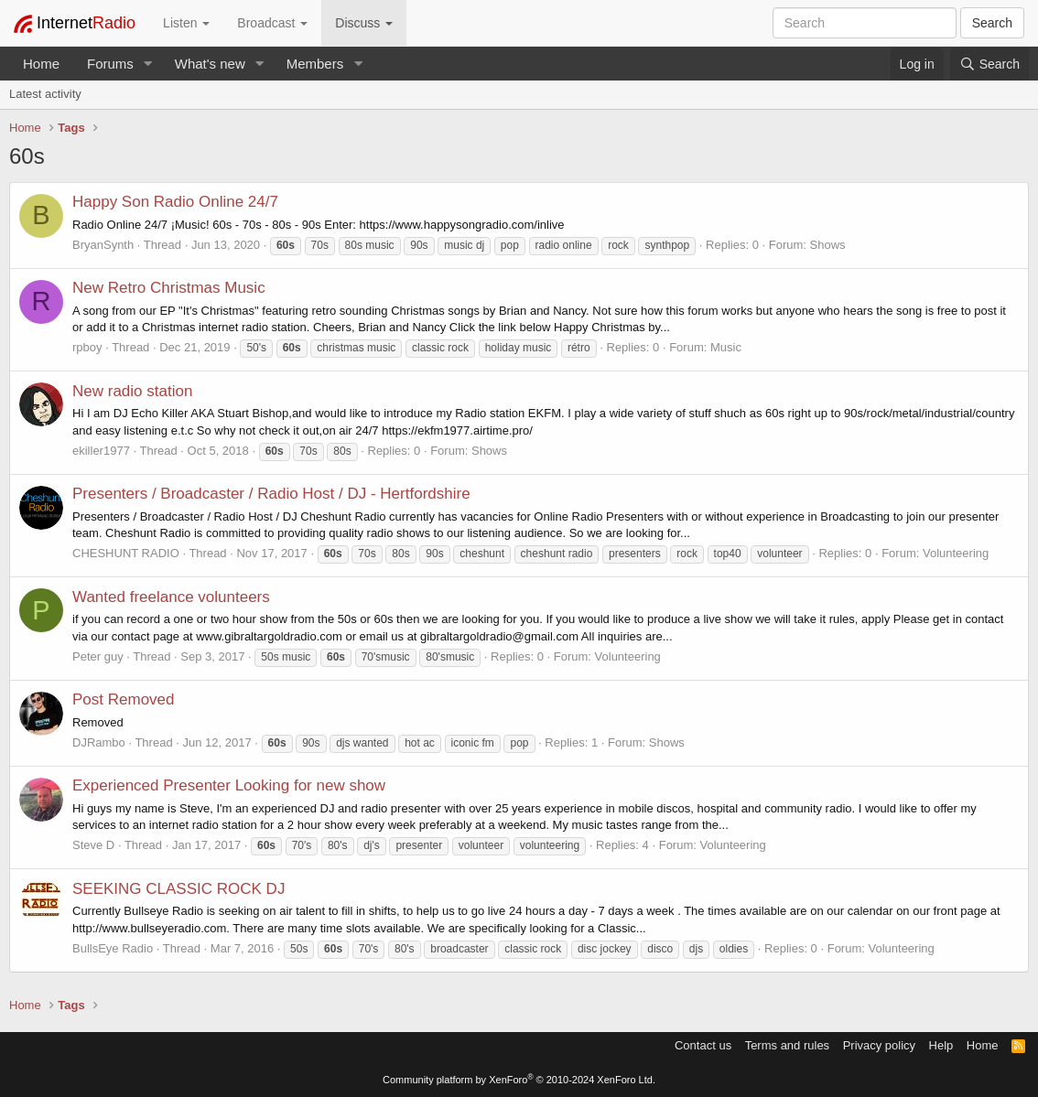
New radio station (132, 391)
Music (725, 347)
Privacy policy (879, 1045)
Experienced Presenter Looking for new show (228, 785)
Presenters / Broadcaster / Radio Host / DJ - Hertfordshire (271, 493)
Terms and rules (787, 1045)
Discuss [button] (364, 23)
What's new (210, 63)
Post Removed (123, 699)
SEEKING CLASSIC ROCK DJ (178, 889)
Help (941, 1045)
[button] (148, 64)
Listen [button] (186, 23)
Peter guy (98, 656)
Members (315, 63)
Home (41, 63)
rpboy (87, 347)
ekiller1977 (101, 450)
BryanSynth (103, 245)
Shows (828, 245)
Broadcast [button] (272, 23)
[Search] (989, 64)
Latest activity (45, 94)
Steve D (93, 845)
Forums (110, 63)
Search (992, 23)
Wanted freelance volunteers (171, 597)
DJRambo (98, 742)
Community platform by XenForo (519, 1079)
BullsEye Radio (112, 948)
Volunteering (956, 553)
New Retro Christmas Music (168, 287)
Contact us (703, 1045)
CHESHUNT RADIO (125, 553)
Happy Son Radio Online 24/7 (175, 201)
